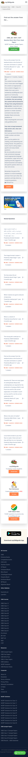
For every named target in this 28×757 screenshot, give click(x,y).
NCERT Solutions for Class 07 (9, 713)
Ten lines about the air (10, 275)
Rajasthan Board (5, 584)
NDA (2, 640)
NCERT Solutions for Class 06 (9, 715)
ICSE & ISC (4, 562)
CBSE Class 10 (5, 608)
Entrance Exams (5, 557)
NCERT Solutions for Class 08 (9, 710)
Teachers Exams (5, 564)
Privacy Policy (4, 682)
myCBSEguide (7, 2)
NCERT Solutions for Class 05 (9, 718)
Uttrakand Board (5, 569)
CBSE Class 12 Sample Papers (9, 730)
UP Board (3, 567)
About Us (3, 674)
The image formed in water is (12, 255)
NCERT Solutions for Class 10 (9, 705)
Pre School (4, 633)
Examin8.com (4, 592)
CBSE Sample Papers (6, 652)
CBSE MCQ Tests (5, 657)
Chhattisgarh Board (6, 574)
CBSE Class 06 (5, 618)
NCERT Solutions (5, 664)
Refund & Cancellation (7, 684)
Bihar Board (4, 572)
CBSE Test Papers (6, 654)
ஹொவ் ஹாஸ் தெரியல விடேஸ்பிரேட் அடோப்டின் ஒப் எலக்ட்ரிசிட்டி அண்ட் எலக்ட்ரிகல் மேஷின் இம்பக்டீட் (13, 232)
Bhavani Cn (8, 77)
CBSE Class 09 (5, 611)
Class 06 (18, 7)
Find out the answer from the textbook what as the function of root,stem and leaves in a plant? (13, 358)
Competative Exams (6, 559)
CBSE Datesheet (13, 740)
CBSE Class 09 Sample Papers (9, 738)
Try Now (14, 494)
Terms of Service (5, 679)
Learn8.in (3, 594)
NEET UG (3, 638)
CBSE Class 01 (5, 630)
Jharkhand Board (5, 579)
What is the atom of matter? (12, 416)
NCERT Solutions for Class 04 (9, 720)
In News (3, 687)
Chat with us (20, 752)
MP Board (3, 582)
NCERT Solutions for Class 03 (9, 723)
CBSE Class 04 (5, 623)
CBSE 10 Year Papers (6, 659)
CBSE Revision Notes (6, 667)
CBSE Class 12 (5, 603)
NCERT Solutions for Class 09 (9, 708)
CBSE (13, 7)
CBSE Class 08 (5, 613)
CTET (2, 643)
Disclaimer (4, 677)
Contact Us (4, 692)
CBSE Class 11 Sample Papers (9, 733)
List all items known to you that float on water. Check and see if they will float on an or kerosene (13, 438)
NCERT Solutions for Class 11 (9, 703)
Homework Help (5, 7)
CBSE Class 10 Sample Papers (9, 735)
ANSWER (8, 186)
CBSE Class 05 (5, 621)
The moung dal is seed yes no (12, 336)
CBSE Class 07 (5, 616)
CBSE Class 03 (5, 626)
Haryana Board (5, 577)
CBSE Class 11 (5, 606)
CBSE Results (4, 740)
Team (2, 689)
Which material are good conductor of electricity (14, 296)
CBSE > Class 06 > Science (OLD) (14, 72)
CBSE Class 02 (5, 628)
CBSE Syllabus (5, 662)
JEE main (3, 635)
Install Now (14, 49)
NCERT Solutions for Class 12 (9, 700)
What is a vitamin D (9, 317)
